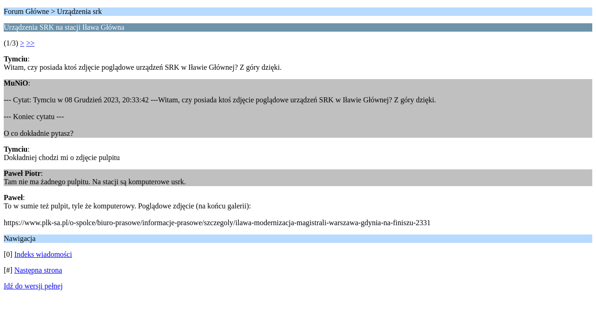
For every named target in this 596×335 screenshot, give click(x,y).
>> (30, 43)
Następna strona (38, 270)
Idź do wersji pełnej (33, 286)
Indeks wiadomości (43, 254)
